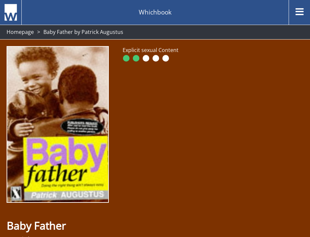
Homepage (20, 32)
